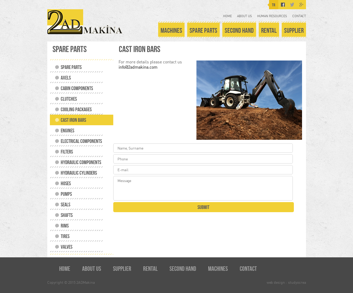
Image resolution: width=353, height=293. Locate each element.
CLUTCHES (69, 99)
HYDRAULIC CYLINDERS (79, 173)
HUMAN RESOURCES (272, 16)
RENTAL (269, 30)
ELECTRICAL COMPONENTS (81, 141)
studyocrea (297, 282)
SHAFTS (67, 215)
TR (273, 5)
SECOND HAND (239, 30)
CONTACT (299, 16)
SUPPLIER (294, 30)
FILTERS (67, 152)
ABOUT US (244, 16)
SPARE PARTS (203, 30)
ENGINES (67, 130)
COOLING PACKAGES (76, 109)
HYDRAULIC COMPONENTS (81, 162)
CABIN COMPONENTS (77, 88)
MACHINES (171, 30)
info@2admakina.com (138, 67)
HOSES (66, 183)
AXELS (66, 78)
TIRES (65, 236)
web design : (277, 282)
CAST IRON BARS (73, 120)
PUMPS (66, 194)
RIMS (65, 226)
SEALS (65, 204)
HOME (227, 16)
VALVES (66, 247)
